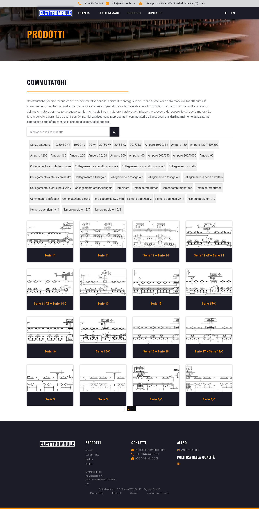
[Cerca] (114, 132)
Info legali (116, 493)
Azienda (85, 13)
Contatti (155, 13)
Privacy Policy (96, 493)
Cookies (134, 493)
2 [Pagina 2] (128, 408)
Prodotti (134, 13)
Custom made (109, 13)
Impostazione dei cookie (158, 493)
